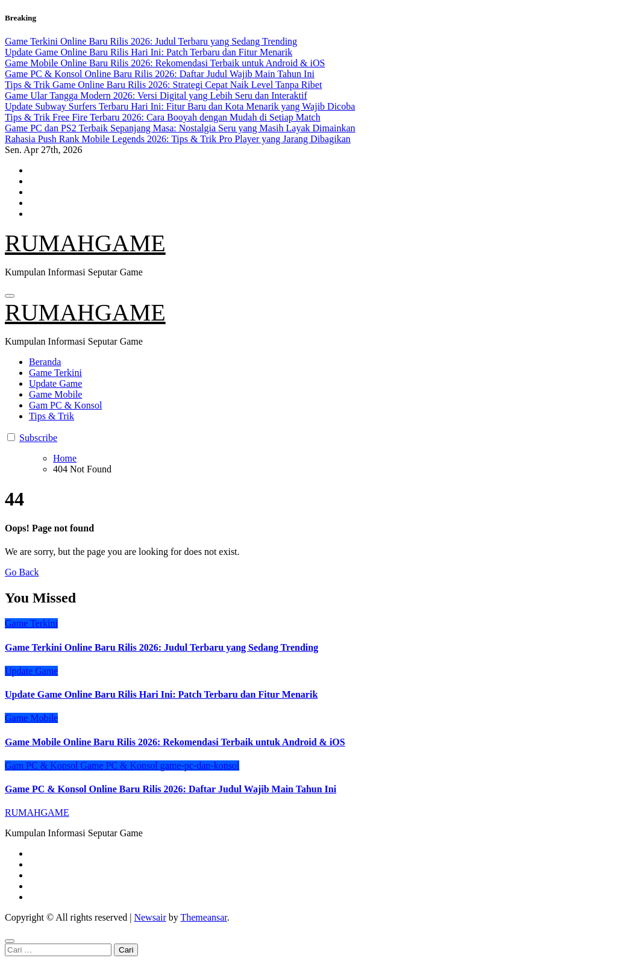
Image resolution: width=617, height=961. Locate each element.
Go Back (22, 572)
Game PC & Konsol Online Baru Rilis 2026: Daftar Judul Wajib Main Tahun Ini (170, 789)
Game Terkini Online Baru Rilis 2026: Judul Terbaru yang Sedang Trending (161, 647)
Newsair (150, 917)
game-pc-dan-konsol (200, 765)
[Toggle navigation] (9, 296)
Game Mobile (55, 394)
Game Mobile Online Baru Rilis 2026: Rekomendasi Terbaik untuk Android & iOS (175, 742)
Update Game (55, 383)
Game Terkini (55, 373)
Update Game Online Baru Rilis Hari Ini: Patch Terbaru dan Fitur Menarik (161, 694)
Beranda (45, 362)
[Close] (9, 941)
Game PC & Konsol (120, 765)
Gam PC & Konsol (65, 405)
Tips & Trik (51, 416)
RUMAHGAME (85, 243)
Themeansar (203, 917)
